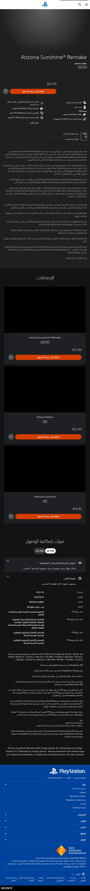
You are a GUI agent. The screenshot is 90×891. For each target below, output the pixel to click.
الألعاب (68, 778)
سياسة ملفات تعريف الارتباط (26, 879)
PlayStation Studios (78, 796)
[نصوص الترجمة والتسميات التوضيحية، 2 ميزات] (45, 565)
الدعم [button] (45, 827)
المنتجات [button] (45, 814)
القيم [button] (45, 821)
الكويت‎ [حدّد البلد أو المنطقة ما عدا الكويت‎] (78, 874)
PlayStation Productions (76, 800)
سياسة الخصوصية (71, 879)
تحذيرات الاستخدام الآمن (74, 723)
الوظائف (83, 792)
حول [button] (45, 784)
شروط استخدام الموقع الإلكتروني (55, 879)
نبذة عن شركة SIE (79, 788)
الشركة (83, 803)
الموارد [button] (45, 833)
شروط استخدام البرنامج (11, 879)
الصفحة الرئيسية (80, 778)
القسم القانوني (83, 879)
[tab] (50, 550)
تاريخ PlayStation (79, 807)
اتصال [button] (45, 839)
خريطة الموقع (40, 879)
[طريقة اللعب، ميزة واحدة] (45, 580)
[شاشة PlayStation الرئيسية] (45, 4)
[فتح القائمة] (86, 4)
